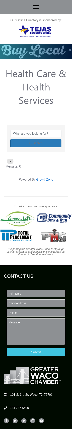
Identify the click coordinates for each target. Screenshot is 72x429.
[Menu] (36, 7)
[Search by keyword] (36, 133)
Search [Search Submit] (36, 143)
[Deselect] (10, 161)
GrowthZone (44, 179)
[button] (36, 352)
